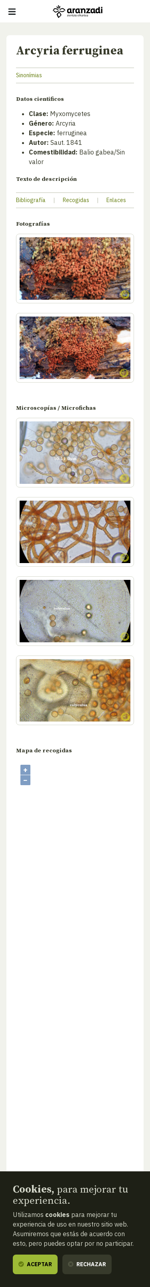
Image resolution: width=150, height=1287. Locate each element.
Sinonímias (29, 75)
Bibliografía (31, 200)
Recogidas (76, 200)
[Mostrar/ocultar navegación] (12, 11)
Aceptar (35, 1264)
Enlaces (116, 200)
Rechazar (87, 1264)
